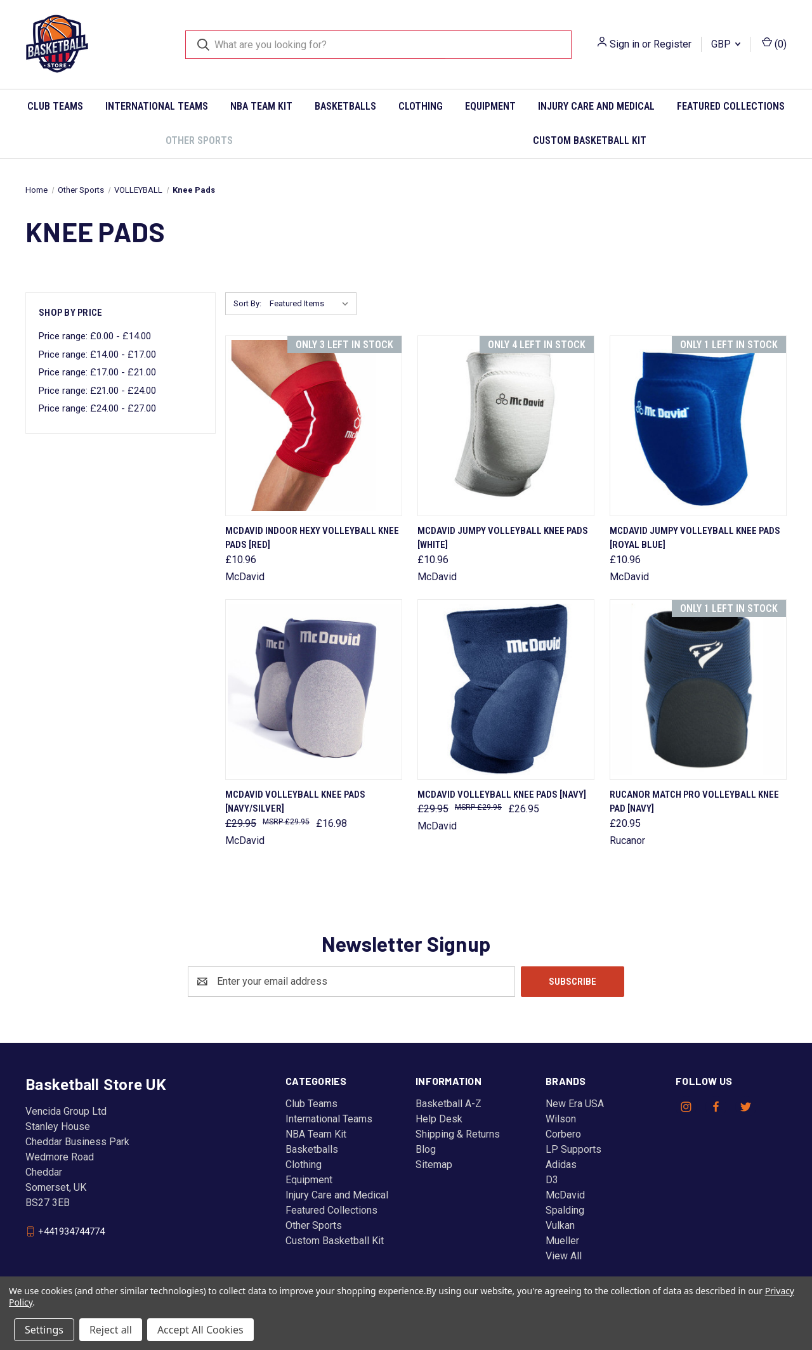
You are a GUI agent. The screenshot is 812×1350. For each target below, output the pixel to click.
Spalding (565, 1210)
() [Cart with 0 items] (774, 43)
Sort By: (247, 303)
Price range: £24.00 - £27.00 (97, 408)
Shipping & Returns (458, 1134)
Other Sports (199, 140)
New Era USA (575, 1104)
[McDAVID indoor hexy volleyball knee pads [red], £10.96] (314, 426)
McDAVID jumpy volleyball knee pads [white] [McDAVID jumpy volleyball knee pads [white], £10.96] (502, 538)
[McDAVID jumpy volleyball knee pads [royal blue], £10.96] (698, 426)
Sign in (624, 44)
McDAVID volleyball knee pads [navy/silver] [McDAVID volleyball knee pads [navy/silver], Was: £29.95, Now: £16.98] (295, 802)
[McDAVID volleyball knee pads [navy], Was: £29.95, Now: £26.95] (506, 689)
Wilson (561, 1119)
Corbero (563, 1134)
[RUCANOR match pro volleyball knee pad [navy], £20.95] (698, 689)
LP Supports (573, 1149)
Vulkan (560, 1225)
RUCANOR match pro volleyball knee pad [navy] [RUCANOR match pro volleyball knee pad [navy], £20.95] (694, 802)
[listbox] (312, 304)
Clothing (420, 106)
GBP (725, 44)
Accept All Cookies (200, 1330)
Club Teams (55, 106)
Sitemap (434, 1165)
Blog (426, 1149)
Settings (44, 1330)
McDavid (565, 1195)
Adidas (561, 1165)
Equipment (490, 106)
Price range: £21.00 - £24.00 (97, 390)
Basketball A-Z (448, 1104)
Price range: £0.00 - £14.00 (95, 336)
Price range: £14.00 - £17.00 (97, 354)
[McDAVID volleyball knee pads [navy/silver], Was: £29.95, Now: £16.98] (314, 689)
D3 (552, 1180)
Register (672, 44)
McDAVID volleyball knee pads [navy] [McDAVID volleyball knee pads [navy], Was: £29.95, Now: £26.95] (501, 794)
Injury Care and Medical (596, 106)
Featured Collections (731, 106)
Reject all (110, 1330)
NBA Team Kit (261, 106)
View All (564, 1256)
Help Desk (439, 1119)
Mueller (562, 1241)
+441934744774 (71, 1230)
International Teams (156, 106)
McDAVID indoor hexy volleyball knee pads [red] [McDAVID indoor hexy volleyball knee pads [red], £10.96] (312, 538)
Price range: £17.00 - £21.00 (97, 372)
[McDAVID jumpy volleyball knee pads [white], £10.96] (506, 426)
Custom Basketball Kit (589, 140)
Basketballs (345, 106)
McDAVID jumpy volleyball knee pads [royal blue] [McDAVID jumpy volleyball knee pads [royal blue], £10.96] (695, 538)
